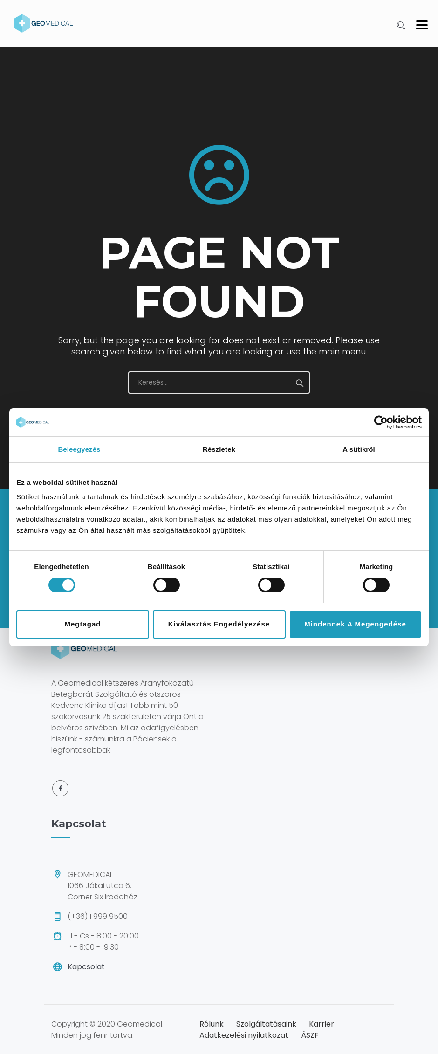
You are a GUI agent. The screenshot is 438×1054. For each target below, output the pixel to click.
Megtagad (82, 624)
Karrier (321, 1024)
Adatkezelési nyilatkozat (243, 1035)
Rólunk (211, 1024)
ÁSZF (310, 1035)
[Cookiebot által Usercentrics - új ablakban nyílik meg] (381, 422)
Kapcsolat (86, 966)
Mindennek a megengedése (355, 624)
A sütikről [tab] (358, 449)
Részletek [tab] (219, 449)
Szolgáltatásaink (266, 1024)
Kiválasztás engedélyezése (219, 624)
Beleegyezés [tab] (79, 449)
